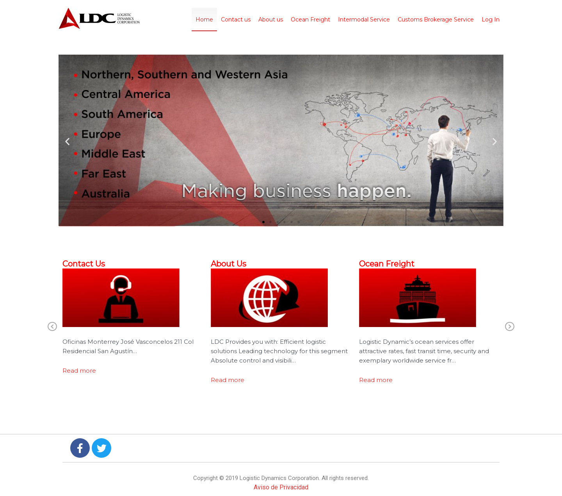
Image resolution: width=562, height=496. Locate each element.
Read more (79, 370)
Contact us (236, 19)
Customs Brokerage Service (436, 19)
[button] (67, 141)
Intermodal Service (364, 19)
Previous (52, 327)
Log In (491, 19)
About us (270, 19)
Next (509, 327)
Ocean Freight (310, 19)
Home (204, 19)
